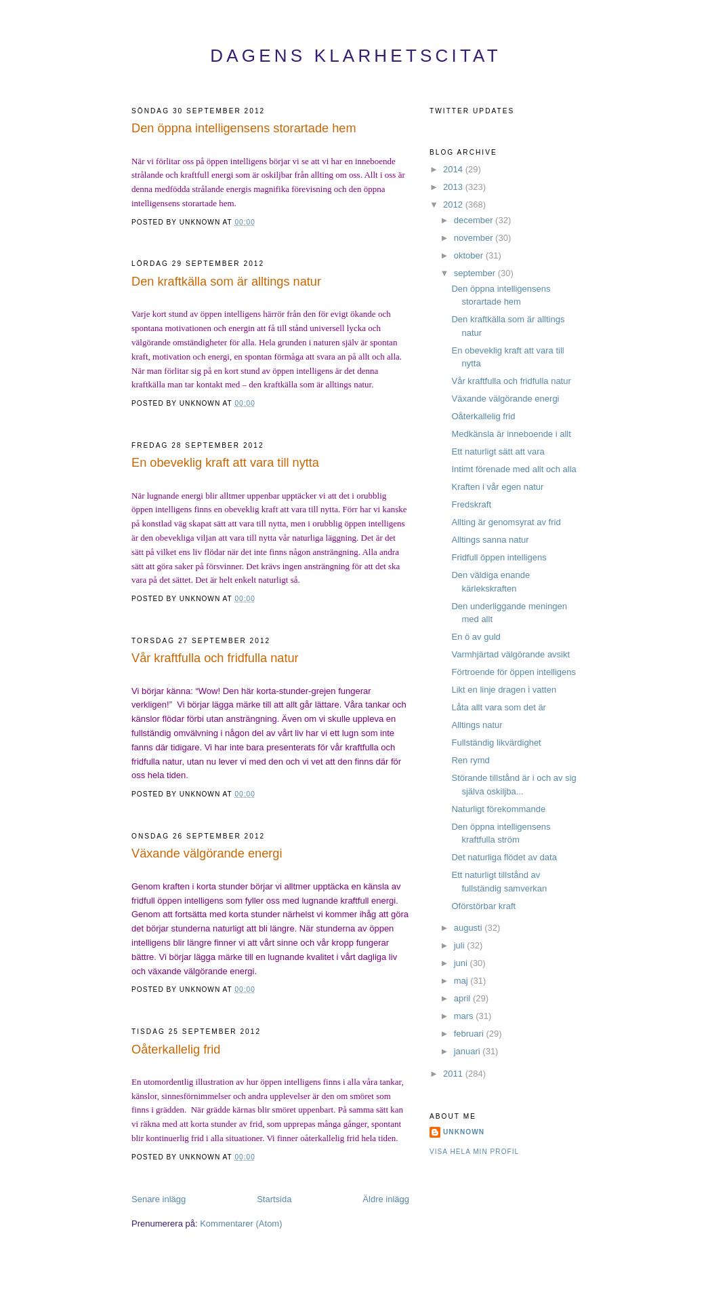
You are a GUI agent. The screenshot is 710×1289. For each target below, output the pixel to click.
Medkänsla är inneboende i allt (510, 434)
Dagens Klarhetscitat (355, 55)
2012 (454, 204)
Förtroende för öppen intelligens (513, 672)
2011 (454, 1074)
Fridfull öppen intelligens (498, 557)
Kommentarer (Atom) (241, 1223)
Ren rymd (470, 760)
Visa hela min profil (474, 1151)
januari (468, 1051)
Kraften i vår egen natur (497, 487)
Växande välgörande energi (206, 853)
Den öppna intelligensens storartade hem (243, 128)
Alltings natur (476, 725)
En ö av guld (475, 637)
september (476, 273)
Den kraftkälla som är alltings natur (226, 281)
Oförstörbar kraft (483, 906)
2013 (454, 187)
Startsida (274, 1199)
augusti (469, 928)
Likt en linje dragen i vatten (503, 690)
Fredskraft (471, 504)
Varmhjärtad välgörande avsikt (510, 654)
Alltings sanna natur (489, 540)
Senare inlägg (158, 1199)
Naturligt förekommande (498, 809)
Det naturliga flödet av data (503, 857)
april (463, 998)
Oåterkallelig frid (175, 1049)
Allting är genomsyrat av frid (505, 522)
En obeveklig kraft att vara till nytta (225, 462)
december (474, 220)
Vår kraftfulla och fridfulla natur (215, 658)
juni (462, 963)
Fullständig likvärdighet (496, 742)
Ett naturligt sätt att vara (497, 451)
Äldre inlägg (385, 1199)
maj (462, 981)
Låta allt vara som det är (498, 707)
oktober (470, 255)
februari (470, 1033)
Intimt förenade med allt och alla (513, 469)
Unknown (463, 1132)
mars (465, 1016)
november (474, 238)
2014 (454, 169)
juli (460, 945)
